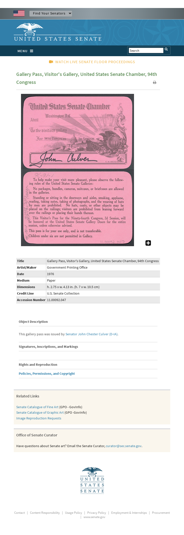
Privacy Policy (96, 513)
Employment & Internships (129, 513)
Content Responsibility (45, 513)
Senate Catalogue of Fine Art (37, 407)
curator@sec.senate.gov (124, 446)
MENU (27, 51)
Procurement (161, 513)
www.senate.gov (94, 517)
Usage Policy (73, 513)
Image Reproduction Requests (38, 418)
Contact (19, 513)
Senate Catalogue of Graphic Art (40, 412)
